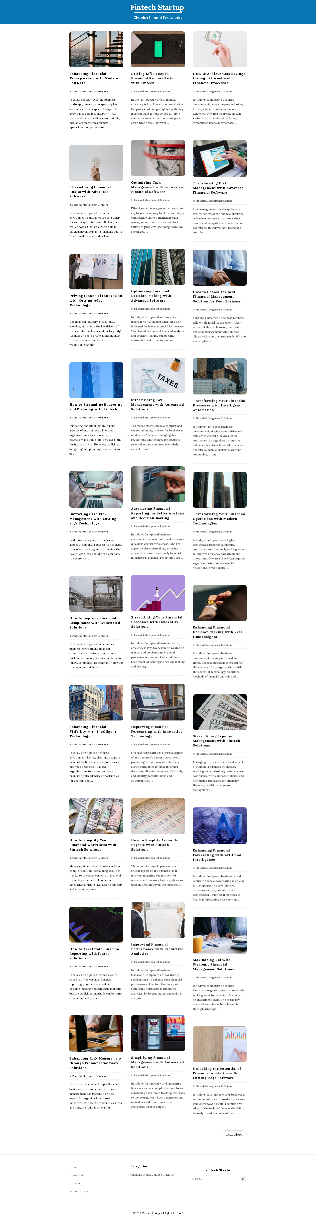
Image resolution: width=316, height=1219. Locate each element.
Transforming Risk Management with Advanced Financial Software (218, 187)
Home (73, 1167)
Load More (234, 1134)
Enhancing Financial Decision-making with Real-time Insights (218, 632)
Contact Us (77, 1175)
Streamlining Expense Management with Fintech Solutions (216, 740)
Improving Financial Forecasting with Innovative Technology (156, 731)
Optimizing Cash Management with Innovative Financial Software (157, 187)
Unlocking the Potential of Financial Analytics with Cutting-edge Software (217, 1073)
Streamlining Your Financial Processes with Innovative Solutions (156, 621)
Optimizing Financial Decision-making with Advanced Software (151, 295)
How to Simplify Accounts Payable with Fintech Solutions (154, 844)
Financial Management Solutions (90, 91)
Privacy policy (78, 1191)
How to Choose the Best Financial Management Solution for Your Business (217, 296)
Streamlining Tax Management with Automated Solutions (157, 404)
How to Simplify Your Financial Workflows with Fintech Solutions (92, 844)
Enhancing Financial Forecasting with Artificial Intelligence (217, 854)
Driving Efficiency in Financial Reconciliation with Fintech (153, 78)
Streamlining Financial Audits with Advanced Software (90, 191)
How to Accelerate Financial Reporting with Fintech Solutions (95, 953)
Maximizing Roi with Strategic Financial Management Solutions (213, 964)
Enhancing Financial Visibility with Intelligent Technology (92, 731)
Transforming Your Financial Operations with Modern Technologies (219, 518)
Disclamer (76, 1183)
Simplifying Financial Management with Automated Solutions (157, 1062)
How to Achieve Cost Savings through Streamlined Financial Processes (219, 78)
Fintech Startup (157, 7)
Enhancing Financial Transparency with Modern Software (93, 78)
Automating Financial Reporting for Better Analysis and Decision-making (157, 513)
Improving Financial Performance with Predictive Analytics (157, 948)
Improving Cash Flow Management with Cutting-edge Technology (93, 518)
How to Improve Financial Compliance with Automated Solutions (94, 622)
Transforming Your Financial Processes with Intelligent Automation (219, 405)
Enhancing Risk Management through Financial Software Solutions (95, 1063)
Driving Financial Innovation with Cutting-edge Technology (95, 300)
